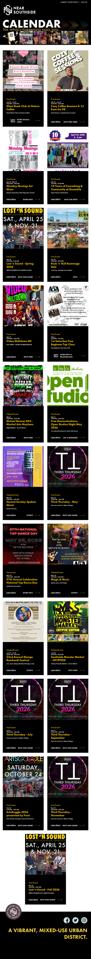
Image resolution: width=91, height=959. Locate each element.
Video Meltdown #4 (18, 341)
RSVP (75, 277)
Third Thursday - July (19, 734)
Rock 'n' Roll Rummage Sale (65, 265)
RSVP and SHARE (25, 277)
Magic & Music (60, 579)
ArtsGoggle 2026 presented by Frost (18, 814)
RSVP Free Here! (71, 122)
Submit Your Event (69, 2)
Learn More (12, 121)
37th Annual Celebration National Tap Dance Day (22, 581)
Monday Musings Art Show (19, 188)
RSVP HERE (28, 357)
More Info (28, 199)
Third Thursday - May (64, 502)
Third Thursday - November (61, 814)
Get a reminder (70, 438)
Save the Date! (71, 199)
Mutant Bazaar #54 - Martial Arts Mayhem (19, 423)
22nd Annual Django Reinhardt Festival (19, 658)
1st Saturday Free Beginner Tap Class (63, 343)
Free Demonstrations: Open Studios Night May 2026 (66, 424)
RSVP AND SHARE (25, 825)
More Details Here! (23, 120)
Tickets (29, 515)
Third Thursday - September (61, 736)
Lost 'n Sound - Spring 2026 (19, 265)
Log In (84, 2)
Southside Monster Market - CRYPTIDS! (67, 658)
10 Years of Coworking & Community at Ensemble (67, 188)
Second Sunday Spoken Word (21, 503)
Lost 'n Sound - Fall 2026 (44, 889)
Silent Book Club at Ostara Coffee (23, 108)
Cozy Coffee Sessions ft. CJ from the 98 (67, 108)
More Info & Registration (66, 355)
